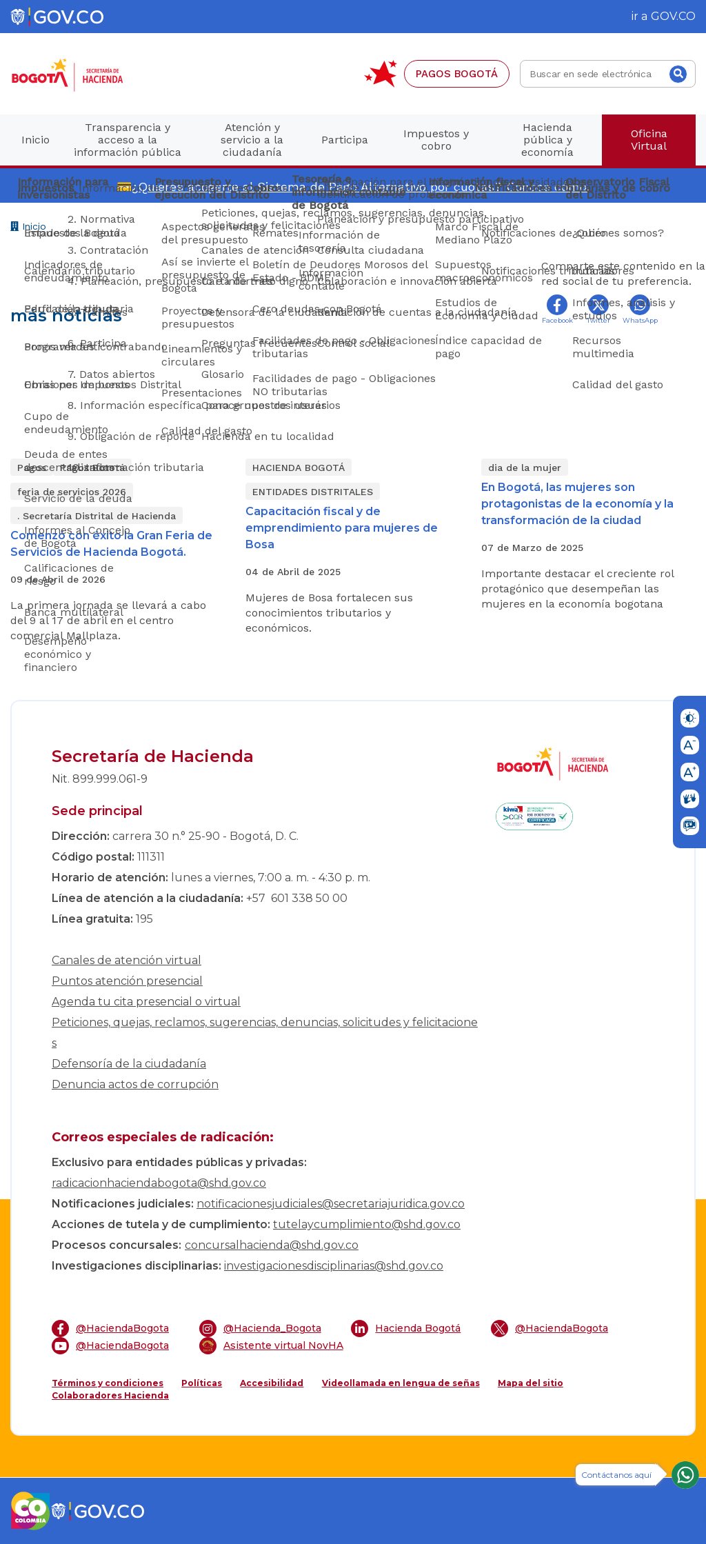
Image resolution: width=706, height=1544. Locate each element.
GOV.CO (673, 16)
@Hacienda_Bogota (260, 1328)
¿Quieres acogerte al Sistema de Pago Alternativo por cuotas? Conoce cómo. (360, 186)
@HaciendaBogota (110, 1328)
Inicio (28, 228)
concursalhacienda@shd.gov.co (272, 1245)
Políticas (201, 1383)
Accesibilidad (271, 1383)
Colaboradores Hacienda (110, 1395)
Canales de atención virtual (126, 960)
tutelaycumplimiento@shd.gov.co (367, 1224)
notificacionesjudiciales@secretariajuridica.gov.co (330, 1203)
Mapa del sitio (530, 1383)
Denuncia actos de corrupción (135, 1084)
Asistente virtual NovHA (271, 1345)
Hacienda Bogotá (406, 1328)
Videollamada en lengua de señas (401, 1383)
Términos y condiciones (107, 1383)
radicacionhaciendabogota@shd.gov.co (159, 1183)
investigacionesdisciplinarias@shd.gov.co (333, 1265)
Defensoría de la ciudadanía (129, 1063)
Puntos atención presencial (127, 980)
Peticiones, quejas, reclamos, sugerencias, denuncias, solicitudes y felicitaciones (265, 1033)
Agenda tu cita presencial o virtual (146, 1001)
